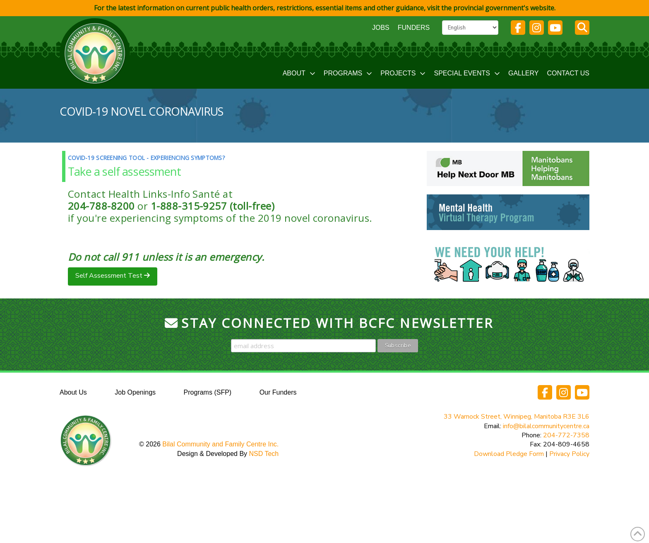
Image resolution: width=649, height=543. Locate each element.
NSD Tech (264, 453)
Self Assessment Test (109, 275)
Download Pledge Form (509, 453)
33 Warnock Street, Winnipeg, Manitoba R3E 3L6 (516, 416)
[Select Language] (470, 27)
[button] (582, 27)
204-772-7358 (566, 435)
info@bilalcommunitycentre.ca (546, 426)
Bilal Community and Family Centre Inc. (220, 444)
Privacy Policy (569, 453)
